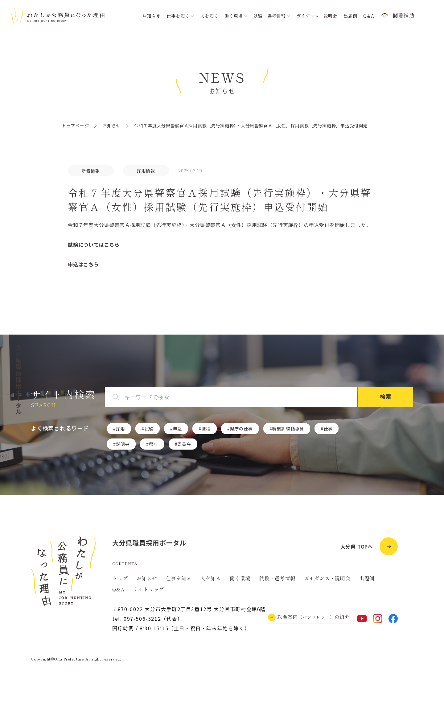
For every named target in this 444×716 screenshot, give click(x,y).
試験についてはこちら (94, 244)
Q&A (368, 16)
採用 (120, 429)
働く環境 (240, 578)
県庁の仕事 (241, 429)
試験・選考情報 (277, 578)
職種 (206, 429)
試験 (149, 429)
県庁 (153, 444)
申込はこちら (83, 264)
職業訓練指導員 (288, 429)
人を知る (209, 16)
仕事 (328, 429)
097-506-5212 (142, 618)
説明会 (123, 444)
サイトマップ (148, 589)
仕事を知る (179, 578)
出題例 (350, 16)
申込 (177, 429)
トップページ (75, 125)
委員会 (184, 444)
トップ (120, 578)
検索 (385, 397)
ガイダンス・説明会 (316, 16)
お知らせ (151, 16)
